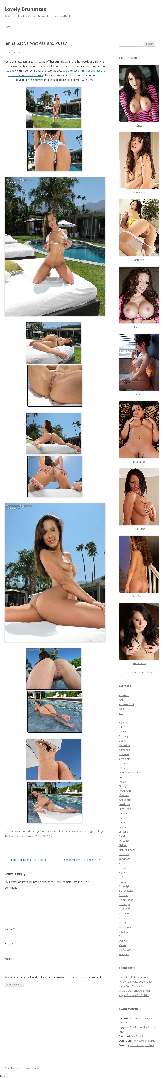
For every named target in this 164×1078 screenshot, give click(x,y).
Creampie (124, 759)
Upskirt (123, 940)
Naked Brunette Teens (139, 672)
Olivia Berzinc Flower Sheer (134, 990)
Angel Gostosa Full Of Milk (134, 995)
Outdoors (59, 831)
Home (8, 27)
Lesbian (123, 827)
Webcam (124, 954)
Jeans (122, 818)
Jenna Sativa (23, 836)
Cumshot (124, 763)
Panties (123, 863)
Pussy (77, 831)
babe (98, 831)
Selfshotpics (126, 890)
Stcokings (124, 904)
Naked (49, 831)
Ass (35, 831)
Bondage (124, 736)
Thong (122, 922)
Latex (122, 822)
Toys (122, 936)
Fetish (122, 781)
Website (9, 959)
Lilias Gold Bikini (138, 1036)
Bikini (41, 831)
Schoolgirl (124, 886)
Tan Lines (124, 913)
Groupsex (125, 799)
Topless (123, 931)
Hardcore (124, 804)
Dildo (122, 768)
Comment (11, 887)
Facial (122, 777)
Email (9, 944)
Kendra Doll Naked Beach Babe (26, 859)
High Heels (125, 809)
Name (9, 929)
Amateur (124, 695)
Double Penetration (130, 772)
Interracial (125, 813)
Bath (121, 718)
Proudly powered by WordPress (22, 1068)
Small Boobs (126, 899)
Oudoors (124, 854)
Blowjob (123, 731)
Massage (124, 840)
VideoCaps (125, 949)
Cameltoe (124, 745)
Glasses (124, 795)
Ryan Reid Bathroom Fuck (133, 977)
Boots (122, 740)
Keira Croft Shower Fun (132, 986)
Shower (123, 895)
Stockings (124, 909)
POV (121, 877)
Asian (122, 709)
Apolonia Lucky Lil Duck (141, 1045)
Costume (124, 754)
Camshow (124, 749)
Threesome (125, 927)
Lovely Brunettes (25, 9)
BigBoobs (124, 722)
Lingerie (123, 831)
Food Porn (125, 790)
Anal (121, 699)
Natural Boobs (127, 849)
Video (122, 945)
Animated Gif (126, 704)
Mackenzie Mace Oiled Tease (136, 981)
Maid (122, 836)
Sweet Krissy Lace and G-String (84, 859)
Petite (69, 831)
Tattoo (122, 918)
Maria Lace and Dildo (143, 1040)
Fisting (122, 786)
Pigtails (123, 872)
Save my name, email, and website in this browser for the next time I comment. (53, 977)
